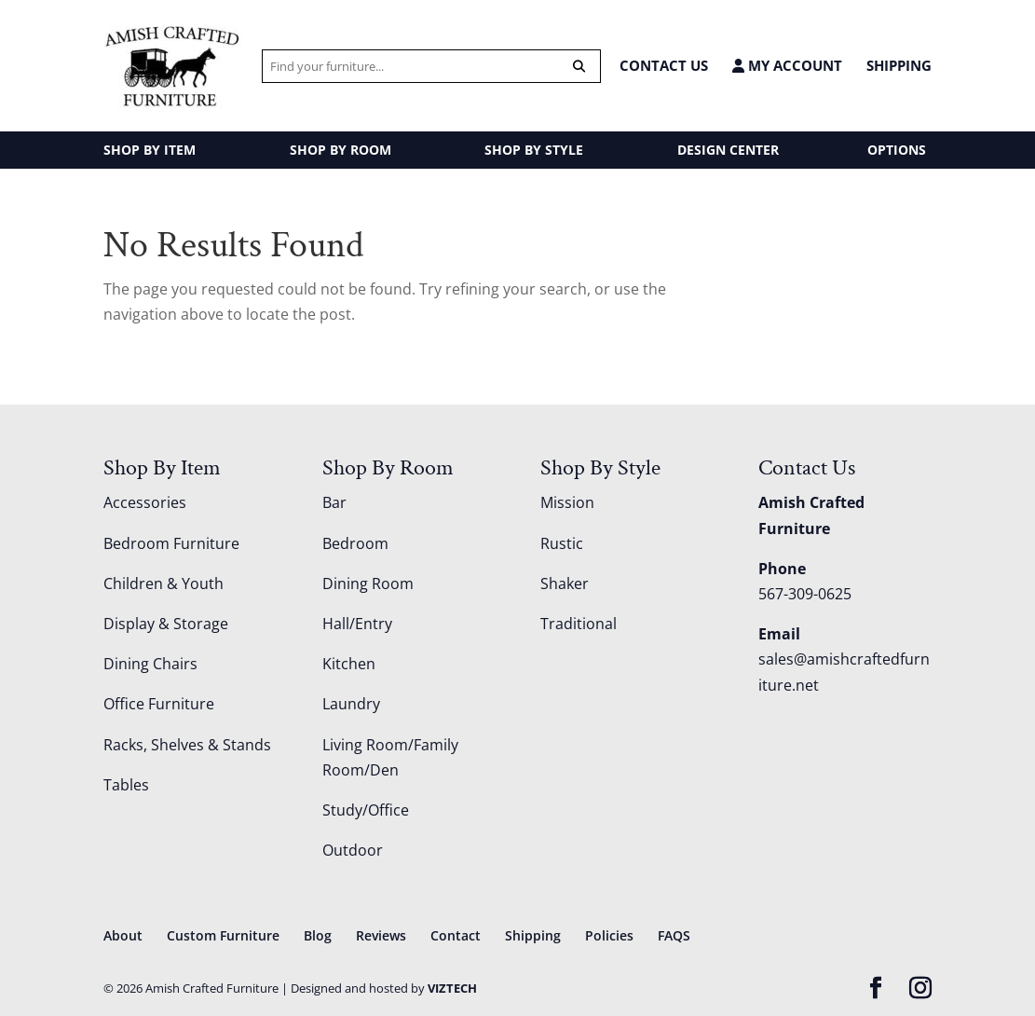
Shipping (899, 65)
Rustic (561, 543)
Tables (126, 785)
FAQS (674, 935)
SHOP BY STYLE (533, 149)
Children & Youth (163, 583)
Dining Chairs (150, 663)
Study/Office (365, 810)
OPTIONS (896, 149)
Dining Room (368, 583)
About (123, 935)
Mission (567, 502)
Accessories (144, 502)
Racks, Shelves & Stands (187, 745)
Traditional (578, 623)
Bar (334, 502)
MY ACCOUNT (787, 66)
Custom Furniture (223, 935)
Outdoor (352, 850)
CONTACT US (664, 65)
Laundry (351, 703)
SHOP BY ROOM (340, 149)
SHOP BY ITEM (149, 149)
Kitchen (348, 663)
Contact (455, 935)
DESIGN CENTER (728, 149)
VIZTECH (452, 988)
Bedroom (355, 543)
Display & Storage (165, 623)
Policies (609, 935)
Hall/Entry (357, 623)
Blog (318, 935)
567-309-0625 (804, 594)
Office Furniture (158, 703)
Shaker (564, 583)
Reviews (381, 935)
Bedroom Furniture (171, 543)
